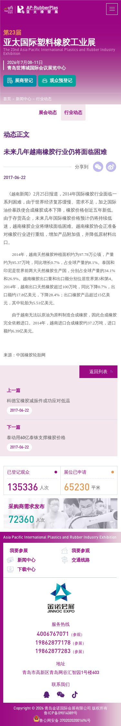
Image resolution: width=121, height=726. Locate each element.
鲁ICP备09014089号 (60, 713)
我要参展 (19, 550)
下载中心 (20, 569)
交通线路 (75, 560)
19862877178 (53, 642)
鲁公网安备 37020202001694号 (62, 719)
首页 (7, 99)
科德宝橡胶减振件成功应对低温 (38, 400)
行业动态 (44, 99)
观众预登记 (57, 81)
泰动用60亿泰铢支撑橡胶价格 (36, 437)
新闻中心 (23, 99)
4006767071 (53, 633)
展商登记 (20, 81)
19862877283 (53, 650)
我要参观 (75, 550)
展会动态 (48, 112)
